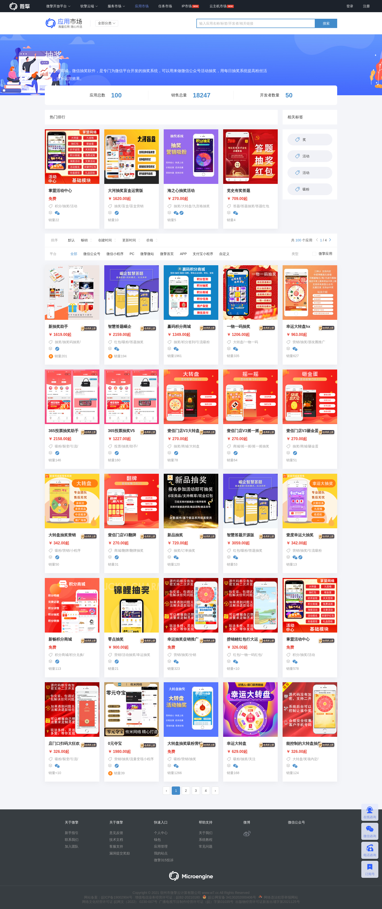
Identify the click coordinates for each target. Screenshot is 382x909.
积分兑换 (76, 654)
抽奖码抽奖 (71, 342)
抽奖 (66, 206)
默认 (71, 240)
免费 (52, 199)
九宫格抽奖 (201, 206)
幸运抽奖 (143, 654)
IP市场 (187, 6)
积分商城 (61, 654)
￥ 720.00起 (191, 543)
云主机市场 (218, 6)
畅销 (84, 240)
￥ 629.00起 (250, 752)
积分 (58, 206)
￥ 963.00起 (310, 335)
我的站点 (161, 853)
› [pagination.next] (215, 791)
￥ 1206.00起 (250, 335)
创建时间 (105, 240)
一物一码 (251, 342)
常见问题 (205, 846)
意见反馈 (116, 833)
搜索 (326, 23)
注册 (366, 6)
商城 (184, 446)
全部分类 (106, 23)
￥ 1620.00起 (119, 199)
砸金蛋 (313, 446)
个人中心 (161, 833)
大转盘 (186, 206)
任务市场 (165, 6)
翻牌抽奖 (136, 550)
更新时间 (129, 240)
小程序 (75, 550)
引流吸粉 (203, 342)
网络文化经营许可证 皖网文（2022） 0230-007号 (119, 902)
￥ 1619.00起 (72, 335)
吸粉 (125, 342)
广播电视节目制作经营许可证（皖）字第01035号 (195, 902)
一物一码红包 (251, 654)
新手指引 (71, 833)
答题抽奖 (248, 206)
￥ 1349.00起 (191, 335)
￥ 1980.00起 (131, 752)
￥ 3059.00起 (250, 543)
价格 (149, 240)
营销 (296, 342)
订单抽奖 (188, 550)
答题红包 (262, 206)
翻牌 (125, 550)
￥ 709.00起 (237, 199)
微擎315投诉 (163, 860)
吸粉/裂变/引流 (66, 446)
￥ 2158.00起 (72, 439)
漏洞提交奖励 (119, 853)
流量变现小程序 (142, 759)
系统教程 (205, 840)
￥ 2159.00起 (131, 335)
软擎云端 (89, 6)
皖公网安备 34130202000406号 (229, 897)
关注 (252, 759)
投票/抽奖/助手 (125, 446)
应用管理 (161, 846)
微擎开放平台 (58, 6)
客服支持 (116, 846)
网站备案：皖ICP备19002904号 (108, 897)
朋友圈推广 (316, 342)
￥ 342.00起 (72, 543)
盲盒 (125, 206)
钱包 (157, 840)
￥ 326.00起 (250, 647)
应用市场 (142, 6)
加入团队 (71, 846)
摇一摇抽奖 (260, 446)
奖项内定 (310, 759)
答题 (236, 206)
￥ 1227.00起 (131, 439)
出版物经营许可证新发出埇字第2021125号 (266, 902)
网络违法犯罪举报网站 (278, 897)
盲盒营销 (136, 206)
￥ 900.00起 (131, 647)
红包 (117, 342)
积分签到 (188, 342)
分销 (192, 654)
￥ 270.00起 (177, 199)
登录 (349, 6)
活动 (73, 206)
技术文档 (116, 840)
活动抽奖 (129, 654)
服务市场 (116, 6)
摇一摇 (246, 446)
